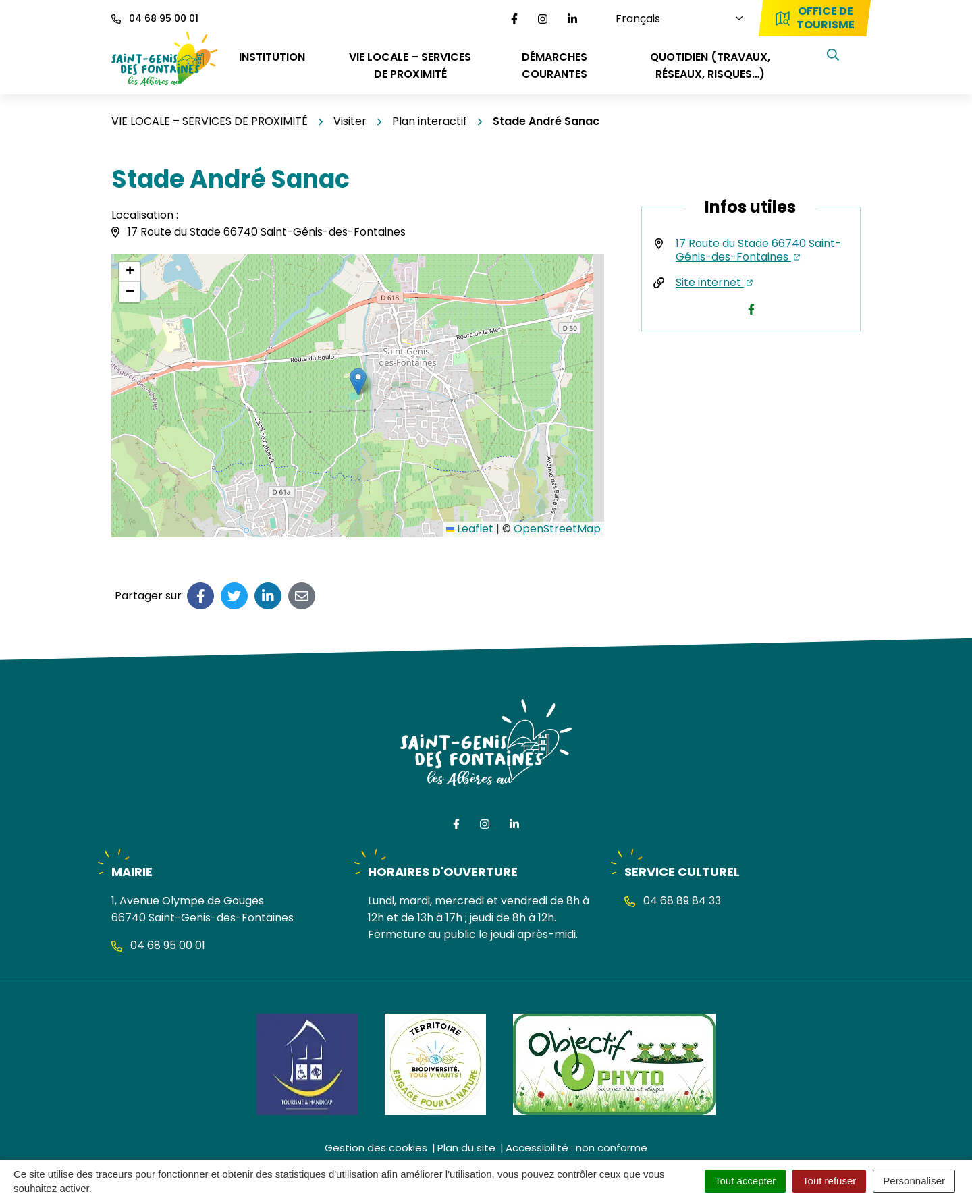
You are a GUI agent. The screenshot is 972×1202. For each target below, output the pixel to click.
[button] (358, 381)
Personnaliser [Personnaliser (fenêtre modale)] (914, 1180)
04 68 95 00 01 (158, 945)
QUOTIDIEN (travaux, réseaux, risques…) (710, 65)
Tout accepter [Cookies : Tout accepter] (745, 1180)
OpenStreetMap (557, 529)
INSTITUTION (272, 57)
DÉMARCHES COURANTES (554, 65)
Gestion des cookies (376, 1148)
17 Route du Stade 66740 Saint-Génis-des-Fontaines (758, 250)
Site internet (714, 282)
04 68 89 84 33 (672, 900)
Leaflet (469, 529)
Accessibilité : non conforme (576, 1148)
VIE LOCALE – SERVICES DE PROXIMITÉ (410, 65)
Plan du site (466, 1148)
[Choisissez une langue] (661, 18)
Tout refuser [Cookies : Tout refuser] (829, 1180)
